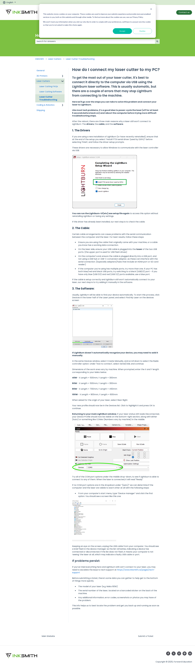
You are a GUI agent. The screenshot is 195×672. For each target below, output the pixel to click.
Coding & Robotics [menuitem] (45, 105)
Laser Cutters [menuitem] (43, 81)
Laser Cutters (54, 59)
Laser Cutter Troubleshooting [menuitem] (48, 98)
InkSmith (39, 59)
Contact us (184, 12)
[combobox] (95, 41)
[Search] (157, 41)
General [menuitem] (41, 70)
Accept (122, 31)
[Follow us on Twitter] (174, 653)
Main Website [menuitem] (48, 636)
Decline (142, 31)
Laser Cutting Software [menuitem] (50, 91)
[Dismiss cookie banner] (151, 9)
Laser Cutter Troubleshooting (80, 59)
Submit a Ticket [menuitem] (145, 636)
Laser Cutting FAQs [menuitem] (48, 86)
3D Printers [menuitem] (42, 75)
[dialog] (97, 21)
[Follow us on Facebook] (168, 653)
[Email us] (190, 653)
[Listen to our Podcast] (185, 653)
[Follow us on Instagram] (179, 653)
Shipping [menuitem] (41, 110)
